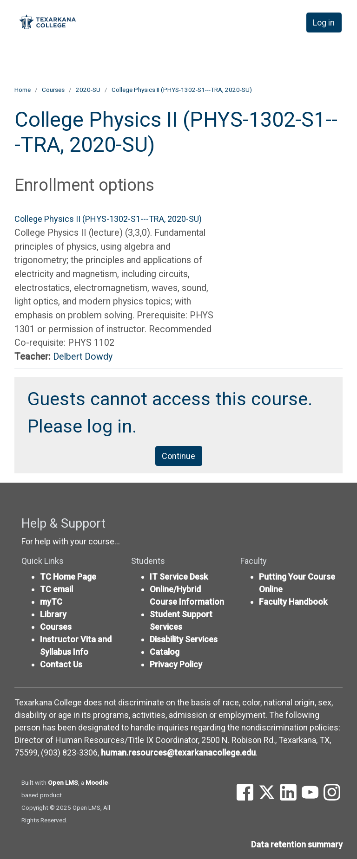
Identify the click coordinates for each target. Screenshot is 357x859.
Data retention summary (297, 844)
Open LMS (63, 782)
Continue (178, 456)
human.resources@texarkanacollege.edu (178, 752)
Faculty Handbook (293, 602)
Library (53, 614)
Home (22, 89)
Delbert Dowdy (82, 356)
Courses (53, 89)
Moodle (97, 782)
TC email (56, 589)
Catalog (164, 652)
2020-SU (88, 89)
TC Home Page (68, 576)
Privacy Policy (176, 664)
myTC (51, 602)
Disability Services (184, 639)
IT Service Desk (179, 576)
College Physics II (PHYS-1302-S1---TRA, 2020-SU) (182, 89)
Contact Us (61, 664)
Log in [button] (324, 22)
